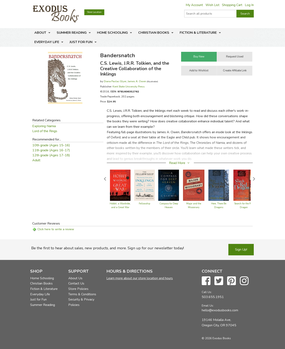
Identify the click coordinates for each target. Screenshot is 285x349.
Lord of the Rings (44, 131)
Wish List (212, 5)
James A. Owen (137, 81)
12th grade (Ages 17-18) (51, 155)
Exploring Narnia (44, 126)
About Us (75, 278)
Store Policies (78, 289)
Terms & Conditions (82, 294)
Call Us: (207, 292)
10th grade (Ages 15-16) (51, 145)
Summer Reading (72, 32)
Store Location (94, 12)
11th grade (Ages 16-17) (51, 150)
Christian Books (153, 32)
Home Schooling (112, 32)
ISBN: (124, 91)
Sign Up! (241, 249)
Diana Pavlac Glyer (115, 81)
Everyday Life (46, 42)
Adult (36, 160)
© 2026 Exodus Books (216, 338)
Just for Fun (81, 42)
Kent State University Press (129, 86)
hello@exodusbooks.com (220, 310)
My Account (194, 5)
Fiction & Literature (198, 32)
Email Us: (208, 306)
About (40, 32)
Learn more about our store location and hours (139, 278)
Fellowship (144, 203)
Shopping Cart (232, 5)
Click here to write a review (55, 229)
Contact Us (76, 283)
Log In (249, 5)
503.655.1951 (213, 297)
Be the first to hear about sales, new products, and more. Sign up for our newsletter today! (107, 248)
